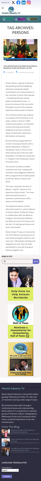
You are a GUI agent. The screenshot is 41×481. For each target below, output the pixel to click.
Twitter (13, 3)
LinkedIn (24, 3)
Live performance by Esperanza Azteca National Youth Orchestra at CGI (20, 67)
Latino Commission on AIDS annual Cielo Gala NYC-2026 (20, 435)
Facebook (18, 3)
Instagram (29, 3)
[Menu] (3, 8)
